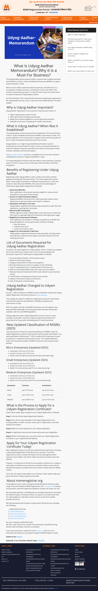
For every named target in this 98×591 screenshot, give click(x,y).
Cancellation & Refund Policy (11, 554)
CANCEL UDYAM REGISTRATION (18, 516)
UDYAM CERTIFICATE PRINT (33, 570)
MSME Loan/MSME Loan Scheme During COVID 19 (80, 61)
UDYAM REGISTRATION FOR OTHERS (35, 563)
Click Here (41, 541)
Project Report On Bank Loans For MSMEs (81, 67)
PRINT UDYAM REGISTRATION (34, 568)
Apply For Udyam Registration (77, 35)
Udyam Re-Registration (19, 18)
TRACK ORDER (78, 552)
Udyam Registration (5, 18)
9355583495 (53, 12)
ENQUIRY (77, 557)
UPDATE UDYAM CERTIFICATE (18, 514)
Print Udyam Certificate (34, 18)
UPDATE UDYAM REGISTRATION (34, 566)
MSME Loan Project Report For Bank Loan (81, 71)
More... (56, 588)
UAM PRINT (53, 575)
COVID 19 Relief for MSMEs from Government (78, 55)
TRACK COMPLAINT (55, 573)
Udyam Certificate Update (52, 18)
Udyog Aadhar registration (16, 155)
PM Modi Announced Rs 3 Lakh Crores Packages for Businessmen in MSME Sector (80, 41)
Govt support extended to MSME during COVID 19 (80, 48)
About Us (4, 559)
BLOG (76, 554)
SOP (3, 557)
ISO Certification (48, 486)
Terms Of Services (7, 552)
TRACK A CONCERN (80, 561)
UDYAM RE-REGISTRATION (17, 511)
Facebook (19, 537)
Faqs (95, 17)
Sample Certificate (84, 18)
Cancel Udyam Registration (67, 18)
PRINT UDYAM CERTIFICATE (17, 518)
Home (76, 550)
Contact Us (5, 561)
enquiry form (39, 531)
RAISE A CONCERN (55, 570)
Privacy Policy (6, 550)
